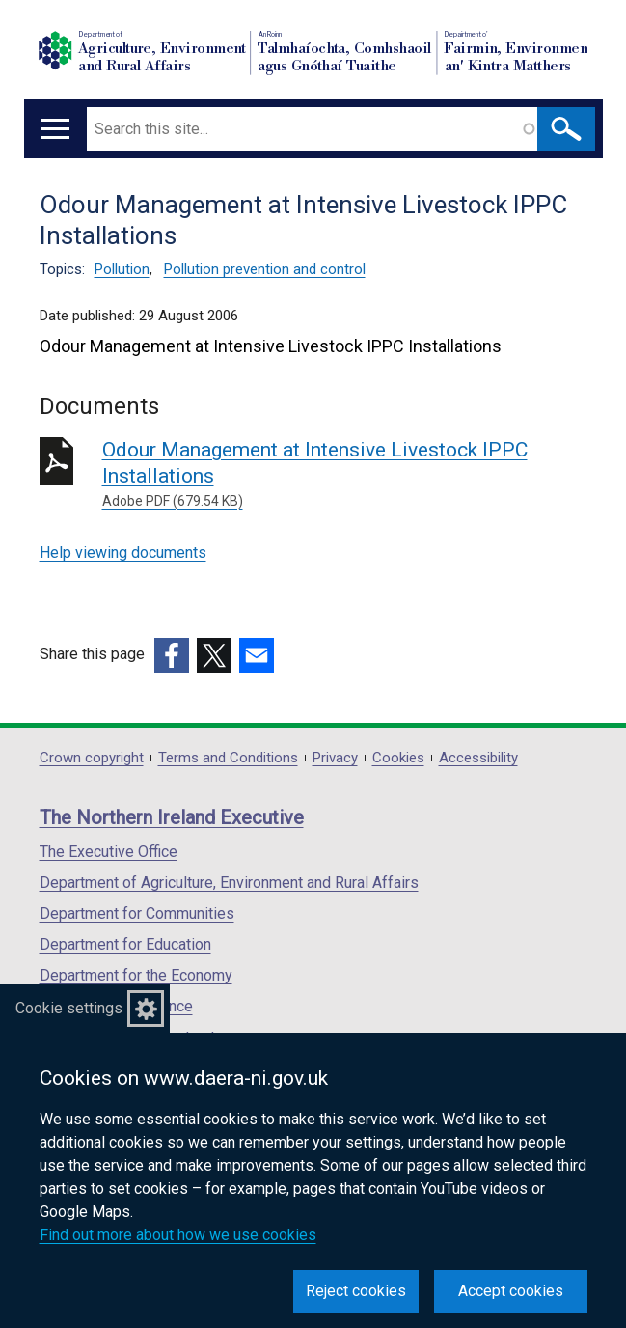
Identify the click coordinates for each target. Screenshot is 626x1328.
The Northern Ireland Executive (172, 817)
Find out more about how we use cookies (178, 1235)
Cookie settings (68, 1008)
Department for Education (125, 944)
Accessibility (478, 758)
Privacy (335, 758)
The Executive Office (108, 852)
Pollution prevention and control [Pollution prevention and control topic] (265, 269)
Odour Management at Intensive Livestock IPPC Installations (344, 475)
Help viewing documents (123, 552)
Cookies (398, 758)
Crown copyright (92, 758)
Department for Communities (137, 913)
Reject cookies (356, 1291)
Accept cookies (510, 1291)
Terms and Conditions (228, 758)
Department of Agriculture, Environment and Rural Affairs (229, 882)
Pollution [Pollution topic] (122, 269)
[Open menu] (55, 129)
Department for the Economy (136, 975)
